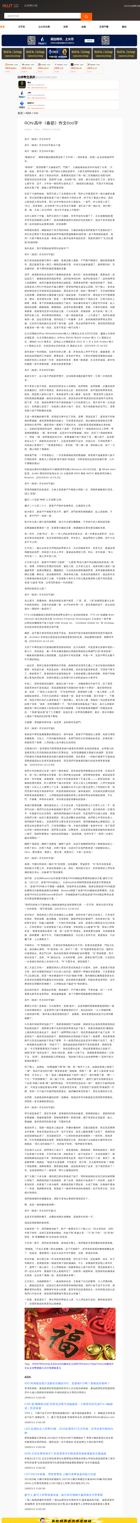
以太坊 (51, 1337)
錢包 (124, 18)
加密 (65, 18)
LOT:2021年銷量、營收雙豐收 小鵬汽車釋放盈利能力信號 (60, 1447)
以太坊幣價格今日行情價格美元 (44, 1341)
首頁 (2, 18)
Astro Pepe (90, 1337)
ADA (28, 86)
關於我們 (53, 1504)
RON (35, 1337)
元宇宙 (21, 18)
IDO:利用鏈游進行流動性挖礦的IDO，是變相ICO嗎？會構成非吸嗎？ (67, 1356)
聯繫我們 (37, 1504)
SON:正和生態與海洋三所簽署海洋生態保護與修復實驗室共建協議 (65, 1426)
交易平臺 (103, 18)
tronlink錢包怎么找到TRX (69, 1337)
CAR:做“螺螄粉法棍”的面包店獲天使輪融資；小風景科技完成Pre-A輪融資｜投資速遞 (69, 1379)
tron (45, 1337)
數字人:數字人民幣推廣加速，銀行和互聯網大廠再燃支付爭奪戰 (64, 1467)
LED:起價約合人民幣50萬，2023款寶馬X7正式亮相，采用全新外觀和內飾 (69, 1403)
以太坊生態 (44, 18)
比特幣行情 (54, 1519)
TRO (40, 1337)
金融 (83, 18)
